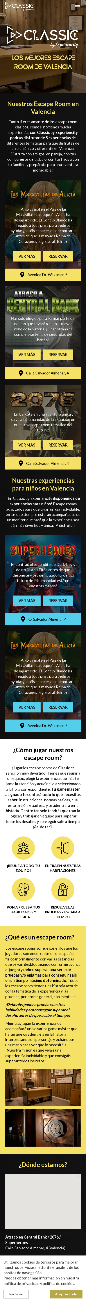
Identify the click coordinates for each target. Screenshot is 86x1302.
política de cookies (58, 1283)
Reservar (58, 256)
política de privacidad (21, 1283)
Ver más (26, 256)
